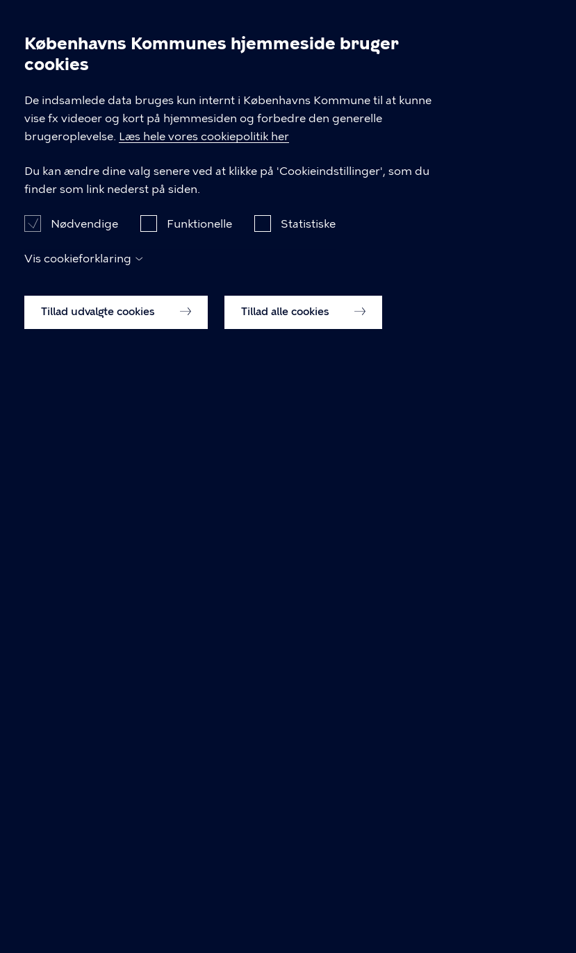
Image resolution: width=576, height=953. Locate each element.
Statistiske (308, 819)
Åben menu (542, 22)
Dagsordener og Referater (93, 85)
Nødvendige (84, 819)
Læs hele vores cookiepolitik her (466, 732)
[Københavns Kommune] (42, 45)
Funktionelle (199, 819)
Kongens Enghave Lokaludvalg (272, 85)
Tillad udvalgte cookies (116, 907)
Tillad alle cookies (303, 907)
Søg (509, 22)
